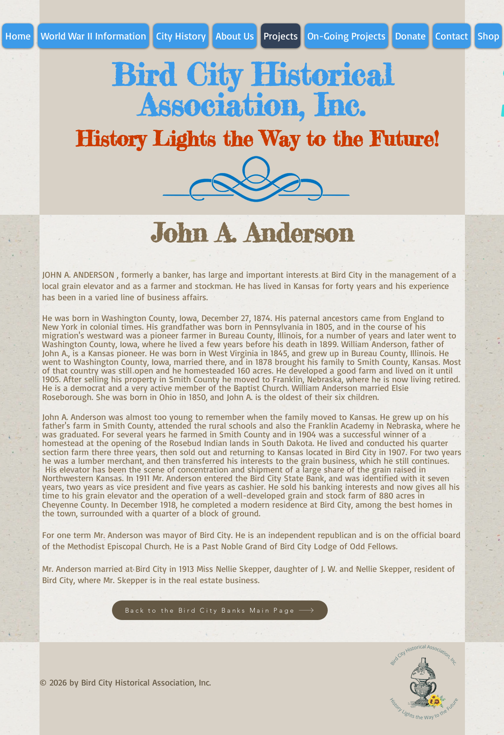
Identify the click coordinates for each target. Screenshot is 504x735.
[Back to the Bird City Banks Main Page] (220, 610)
